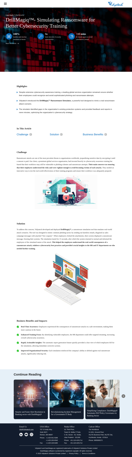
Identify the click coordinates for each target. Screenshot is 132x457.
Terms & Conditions (88, 453)
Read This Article (12, 43)
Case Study (9, 15)
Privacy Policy (73, 453)
